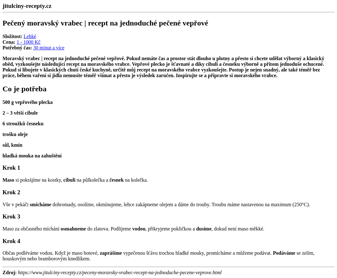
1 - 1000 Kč (29, 42)
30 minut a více (48, 47)
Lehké (30, 36)
